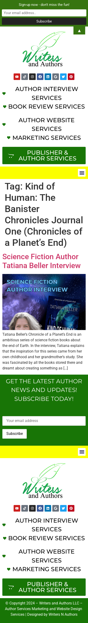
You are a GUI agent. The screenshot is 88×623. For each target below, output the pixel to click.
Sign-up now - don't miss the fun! (44, 5)
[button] (82, 173)
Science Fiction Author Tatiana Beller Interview (41, 261)
